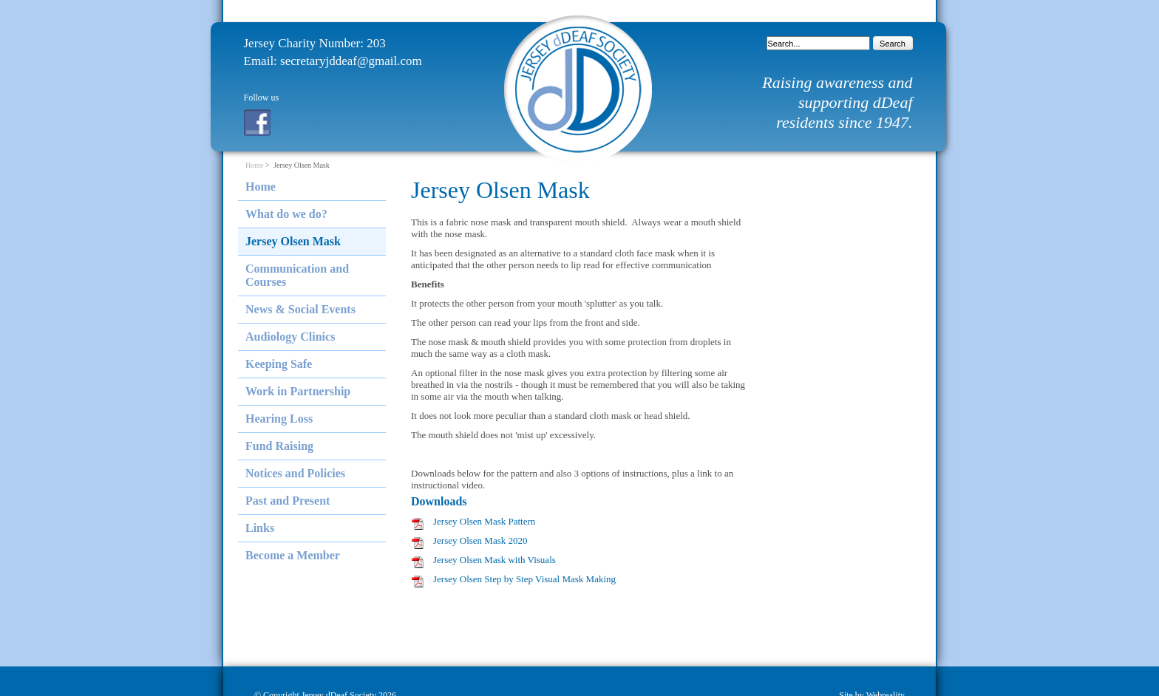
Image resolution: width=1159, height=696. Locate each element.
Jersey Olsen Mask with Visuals (494, 559)
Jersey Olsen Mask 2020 (480, 540)
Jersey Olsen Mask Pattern (484, 521)
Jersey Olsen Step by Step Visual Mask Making (524, 578)
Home (254, 165)
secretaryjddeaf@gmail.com (351, 61)
